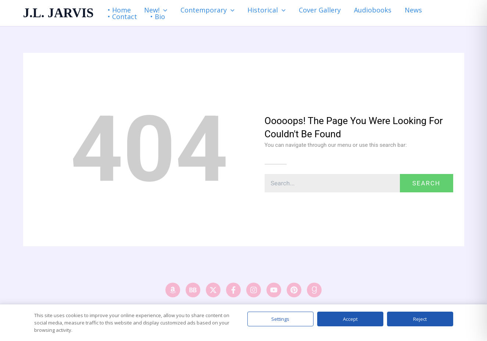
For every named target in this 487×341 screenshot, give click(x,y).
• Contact (122, 16)
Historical (266, 10)
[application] (163, 10)
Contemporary (207, 10)
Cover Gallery (320, 10)
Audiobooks (372, 10)
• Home (119, 10)
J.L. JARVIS (58, 13)
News (413, 10)
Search (426, 183)
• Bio (157, 16)
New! (155, 10)
